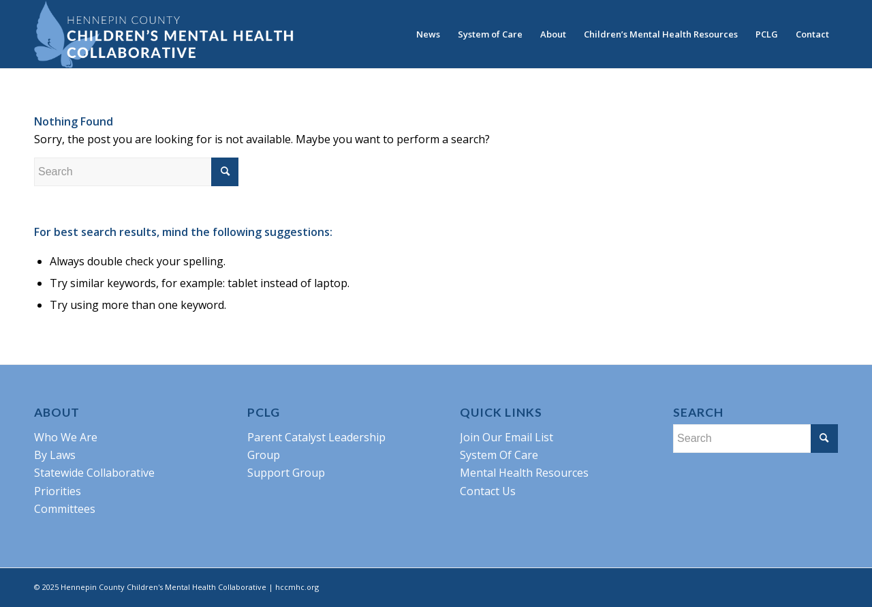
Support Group (286, 472)
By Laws (55, 454)
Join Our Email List (506, 437)
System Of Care (499, 454)
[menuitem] (428, 34)
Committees (64, 508)
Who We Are (65, 437)
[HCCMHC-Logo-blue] (164, 34)
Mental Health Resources (524, 472)
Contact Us (488, 491)
